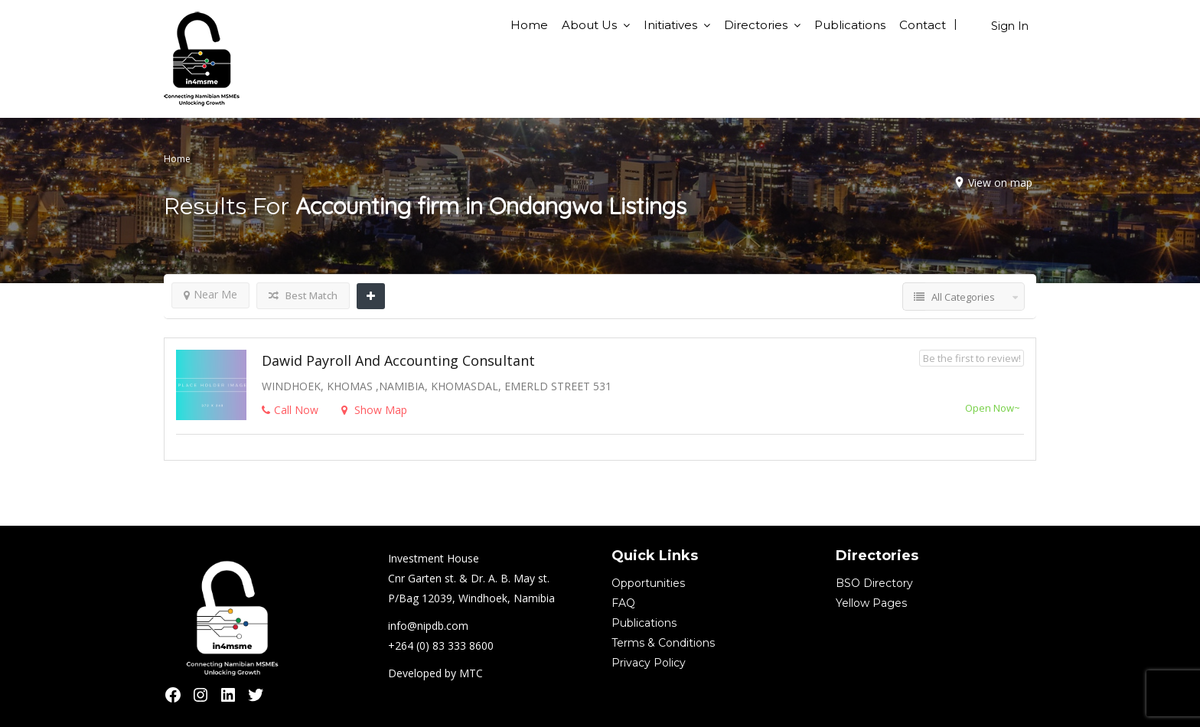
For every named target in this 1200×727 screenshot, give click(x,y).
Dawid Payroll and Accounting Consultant (398, 360)
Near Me (210, 294)
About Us (589, 25)
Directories (756, 25)
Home (529, 25)
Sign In (1010, 26)
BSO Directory (874, 583)
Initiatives (670, 25)
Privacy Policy (648, 663)
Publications (849, 25)
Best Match (303, 295)
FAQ (623, 603)
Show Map (374, 410)
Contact (922, 25)
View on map (1000, 182)
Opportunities (648, 583)
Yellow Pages (871, 603)
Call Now (290, 410)
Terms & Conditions (663, 643)
